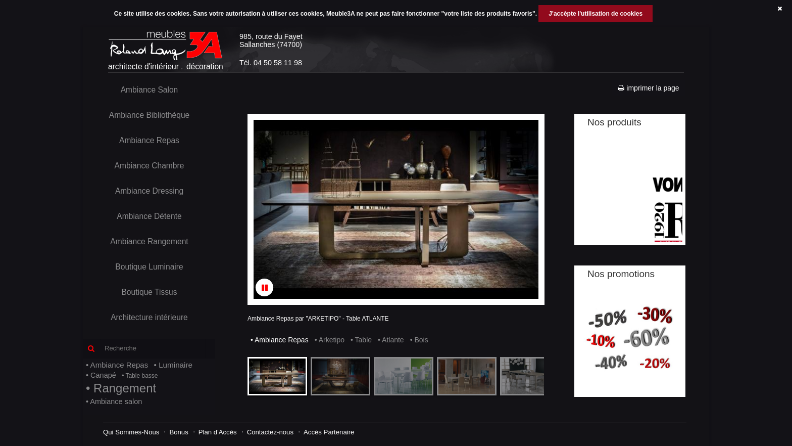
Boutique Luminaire (149, 266)
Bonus (178, 432)
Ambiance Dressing (149, 191)
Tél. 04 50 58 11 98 (270, 63)
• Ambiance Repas (117, 365)
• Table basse (140, 375)
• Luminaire (173, 365)
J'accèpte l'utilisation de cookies (595, 13)
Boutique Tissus (149, 292)
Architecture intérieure (149, 317)
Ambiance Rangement (149, 241)
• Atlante (391, 340)
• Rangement (121, 388)
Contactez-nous (270, 432)
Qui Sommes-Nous (131, 432)
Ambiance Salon (149, 89)
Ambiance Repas (149, 140)
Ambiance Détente (149, 216)
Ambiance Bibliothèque (149, 115)
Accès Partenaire (329, 432)
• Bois (419, 340)
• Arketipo (329, 340)
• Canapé (101, 375)
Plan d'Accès (218, 432)
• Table (361, 340)
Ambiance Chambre (149, 165)
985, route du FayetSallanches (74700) (271, 40)
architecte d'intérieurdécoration (168, 49)
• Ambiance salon (114, 401)
